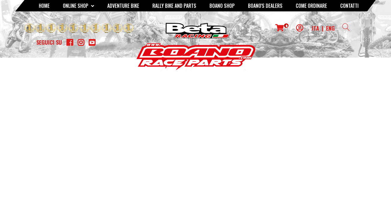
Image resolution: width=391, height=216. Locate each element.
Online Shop (78, 5)
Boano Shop (222, 5)
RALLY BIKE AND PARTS (174, 5)
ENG (330, 28)
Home (44, 5)
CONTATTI (349, 5)
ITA (315, 28)
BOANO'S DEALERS (265, 5)
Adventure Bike (123, 5)
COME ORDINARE (311, 5)
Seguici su (49, 42)
